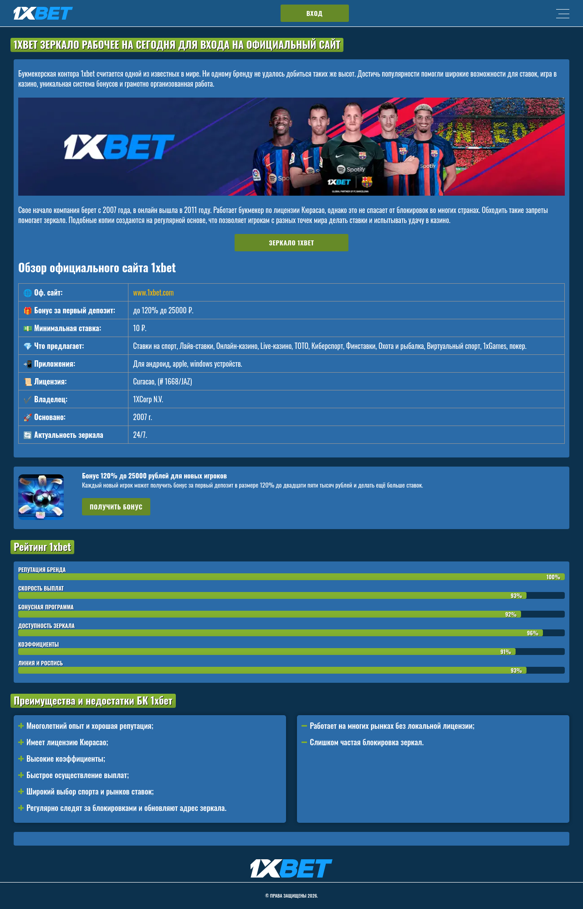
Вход (314, 13)
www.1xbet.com (153, 292)
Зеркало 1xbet (291, 242)
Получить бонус (116, 506)
